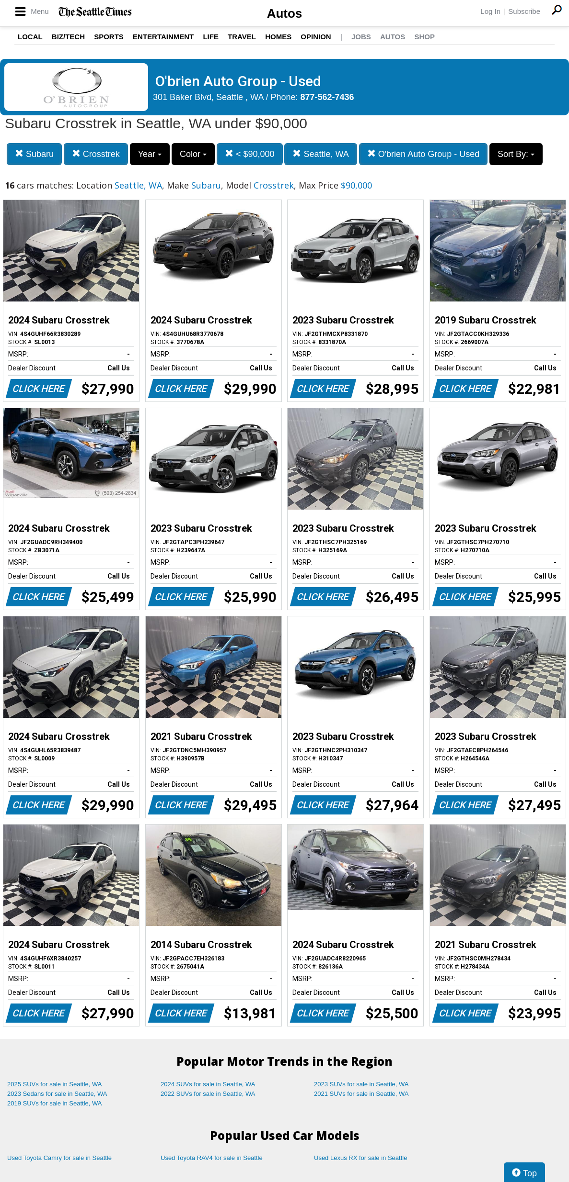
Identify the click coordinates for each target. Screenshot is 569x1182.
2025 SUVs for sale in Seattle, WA (54, 1084)
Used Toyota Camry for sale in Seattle (59, 1157)
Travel (242, 37)
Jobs (361, 37)
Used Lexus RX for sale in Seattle (360, 1157)
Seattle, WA (320, 154)
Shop (424, 37)
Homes (278, 37)
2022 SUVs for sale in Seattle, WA (208, 1093)
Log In (490, 11)
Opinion (316, 37)
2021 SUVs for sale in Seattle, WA (361, 1093)
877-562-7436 (327, 97)
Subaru (34, 154)
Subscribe (524, 11)
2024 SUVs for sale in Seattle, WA (208, 1084)
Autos (284, 13)
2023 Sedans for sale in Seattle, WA (57, 1093)
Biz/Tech (68, 37)
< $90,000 (250, 154)
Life (211, 37)
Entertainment (163, 37)
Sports (109, 37)
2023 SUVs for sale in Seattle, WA (361, 1084)
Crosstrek (96, 154)
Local (30, 37)
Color (193, 154)
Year (150, 154)
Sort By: (516, 154)
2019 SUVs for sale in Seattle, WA (54, 1103)
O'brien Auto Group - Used (423, 154)
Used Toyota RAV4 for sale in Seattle (212, 1157)
